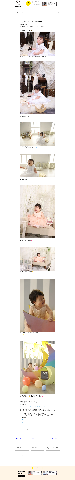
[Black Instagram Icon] (18, 473)
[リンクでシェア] (27, 429)
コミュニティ (27, 12)
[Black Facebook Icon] (19, 473)
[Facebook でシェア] (20, 429)
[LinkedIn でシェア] (24, 429)
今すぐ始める (21, 12)
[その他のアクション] (54, 19)
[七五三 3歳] (22, 441)
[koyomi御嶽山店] (21, 476)
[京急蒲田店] (18, 6)
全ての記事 (16, 12)
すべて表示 (58, 435)
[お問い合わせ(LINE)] (37, 4)
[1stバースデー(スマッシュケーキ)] (53, 441)
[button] (20, 10)
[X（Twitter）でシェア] (22, 429)
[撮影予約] (37, 2)
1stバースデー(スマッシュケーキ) (52, 448)
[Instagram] (37, 7)
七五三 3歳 (18, 447)
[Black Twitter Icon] (21, 473)
